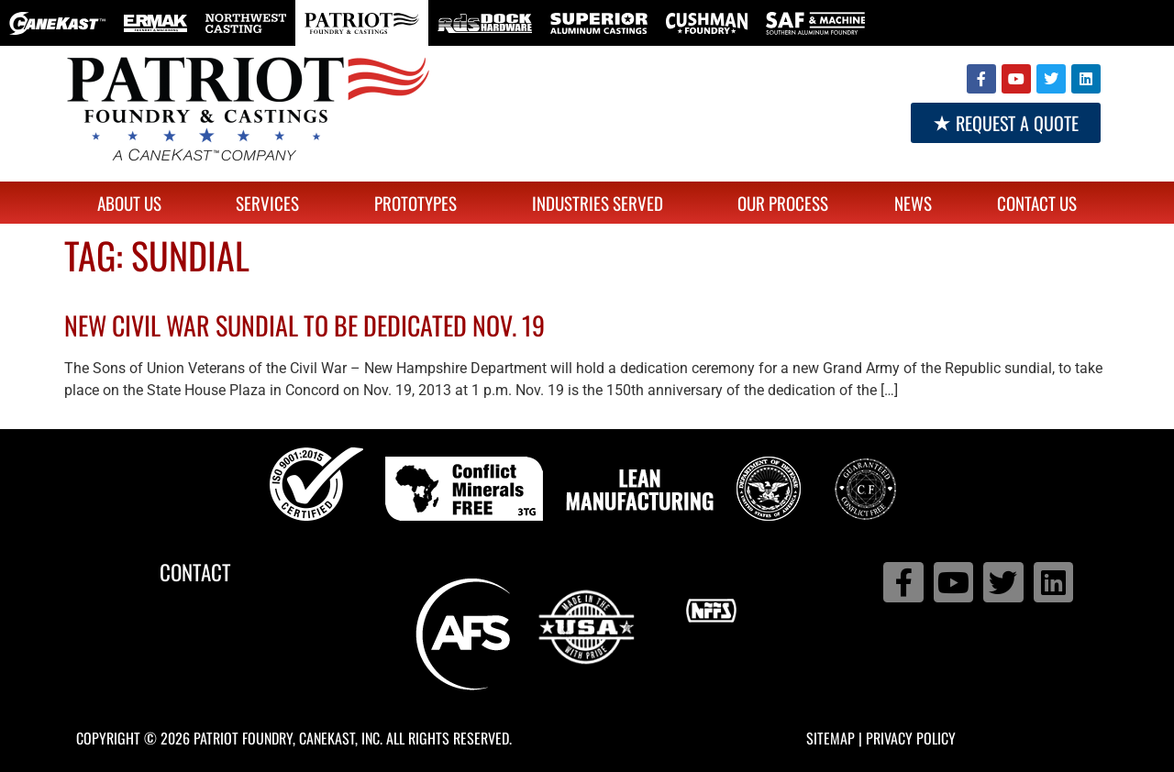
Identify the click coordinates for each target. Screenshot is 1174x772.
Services (272, 202)
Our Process (782, 202)
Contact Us (1037, 202)
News (913, 202)
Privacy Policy (911, 738)
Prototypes (420, 202)
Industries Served (602, 202)
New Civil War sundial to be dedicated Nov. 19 (304, 325)
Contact (195, 572)
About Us (134, 202)
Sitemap (830, 738)
